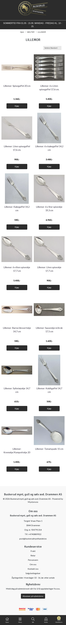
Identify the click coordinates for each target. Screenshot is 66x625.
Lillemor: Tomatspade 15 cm (49, 448)
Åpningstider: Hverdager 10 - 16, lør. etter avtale (33, 577)
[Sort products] (52, 48)
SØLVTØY (30, 32)
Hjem (22, 32)
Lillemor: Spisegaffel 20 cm (16, 85)
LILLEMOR (41, 32)
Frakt (33, 551)
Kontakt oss (33, 569)
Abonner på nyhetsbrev (33, 596)
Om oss (33, 564)
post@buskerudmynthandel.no (33, 538)
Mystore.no (33, 502)
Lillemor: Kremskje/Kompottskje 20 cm (17, 452)
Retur (33, 555)
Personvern (33, 560)
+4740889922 (34, 534)
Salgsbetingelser (33, 573)
